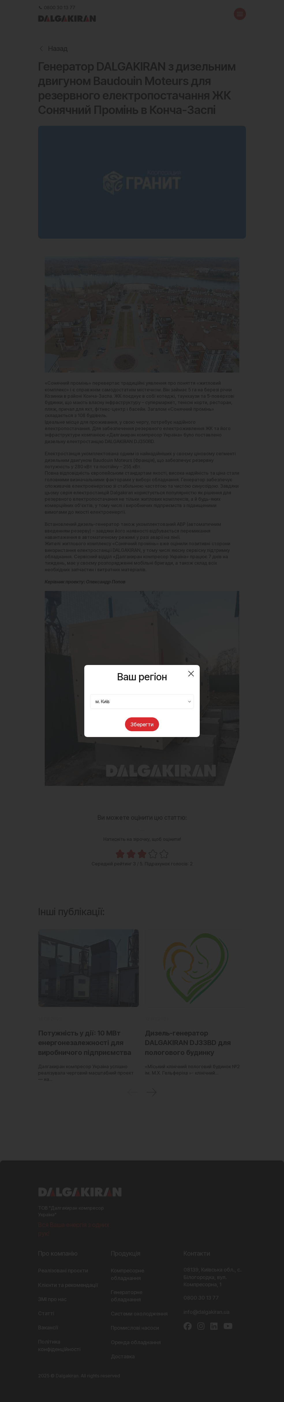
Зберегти (142, 724)
